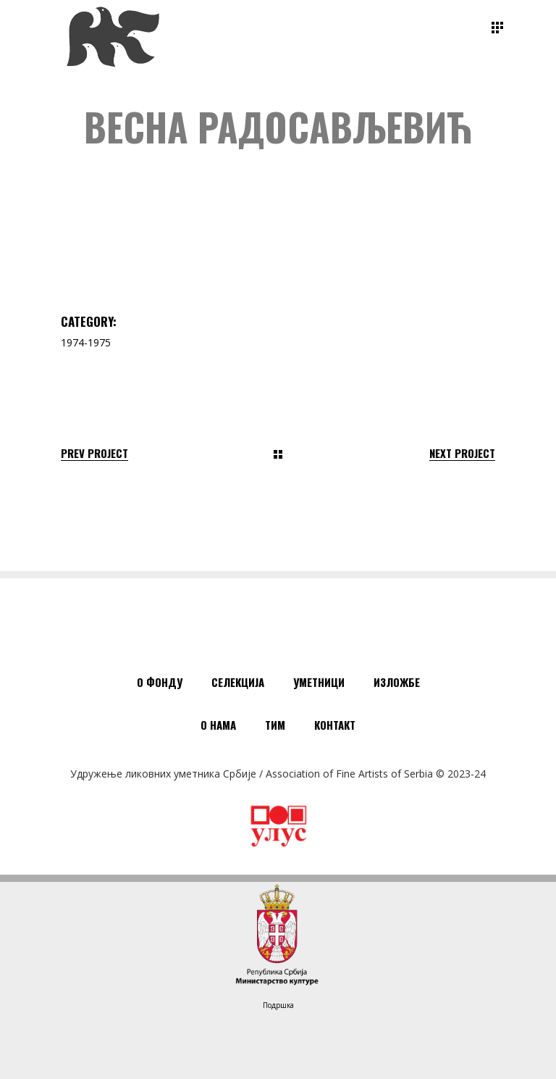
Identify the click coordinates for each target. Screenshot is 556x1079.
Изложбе (397, 682)
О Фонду (159, 682)
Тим (275, 725)
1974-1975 (86, 342)
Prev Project (94, 453)
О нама (218, 725)
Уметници (319, 682)
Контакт (334, 725)
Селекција (237, 682)
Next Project (462, 453)
